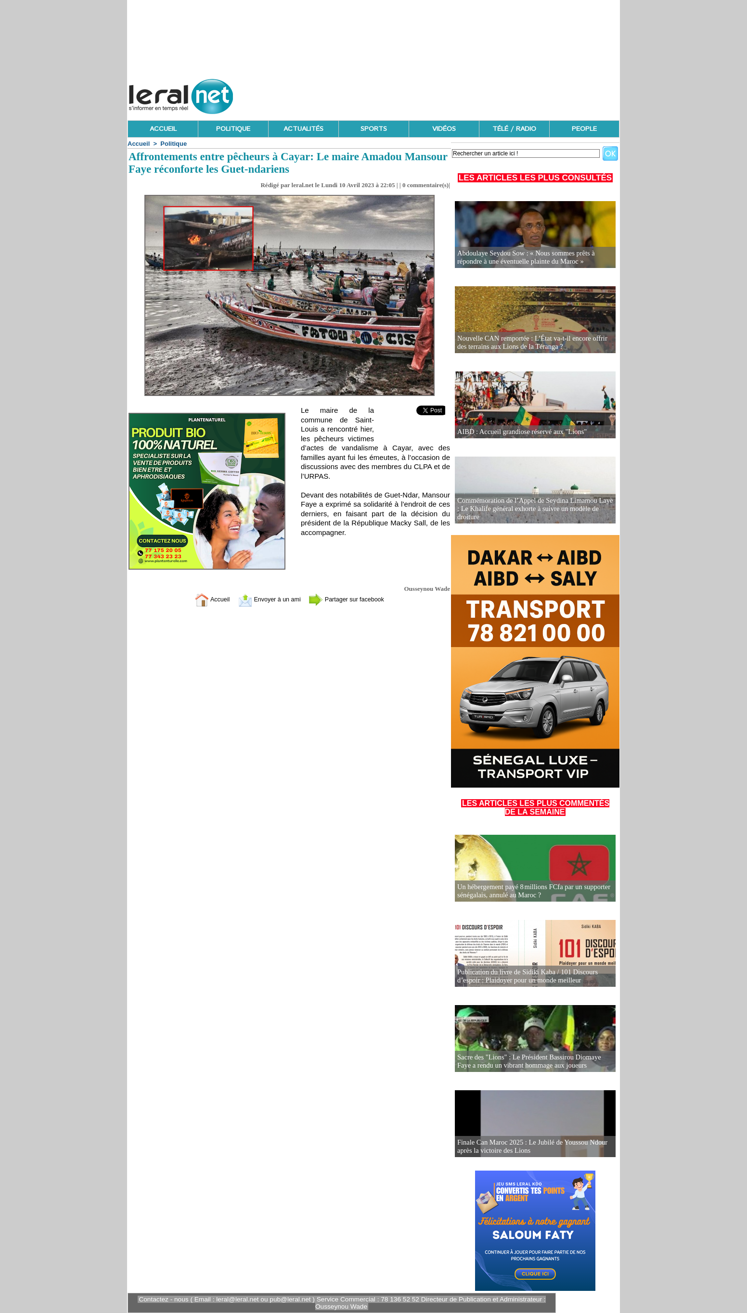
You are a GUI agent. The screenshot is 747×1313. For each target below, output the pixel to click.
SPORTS (374, 129)
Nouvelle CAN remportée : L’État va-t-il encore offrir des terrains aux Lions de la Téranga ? (535, 342)
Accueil (139, 143)
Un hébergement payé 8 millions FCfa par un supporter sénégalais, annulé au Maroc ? (531, 891)
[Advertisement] (444, 93)
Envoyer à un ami (265, 599)
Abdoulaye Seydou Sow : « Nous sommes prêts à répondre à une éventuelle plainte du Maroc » (523, 257)
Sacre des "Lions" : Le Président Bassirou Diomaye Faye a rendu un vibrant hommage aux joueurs (534, 1061)
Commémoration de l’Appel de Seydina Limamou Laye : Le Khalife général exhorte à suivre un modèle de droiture (534, 509)
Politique (173, 143)
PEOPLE (584, 129)
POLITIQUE (233, 129)
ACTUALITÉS (303, 129)
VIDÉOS (444, 129)
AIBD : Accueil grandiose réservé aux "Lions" (519, 431)
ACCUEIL (163, 129)
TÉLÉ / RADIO (514, 129)
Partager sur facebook (353, 599)
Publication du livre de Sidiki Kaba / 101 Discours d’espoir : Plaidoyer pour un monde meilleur (525, 976)
